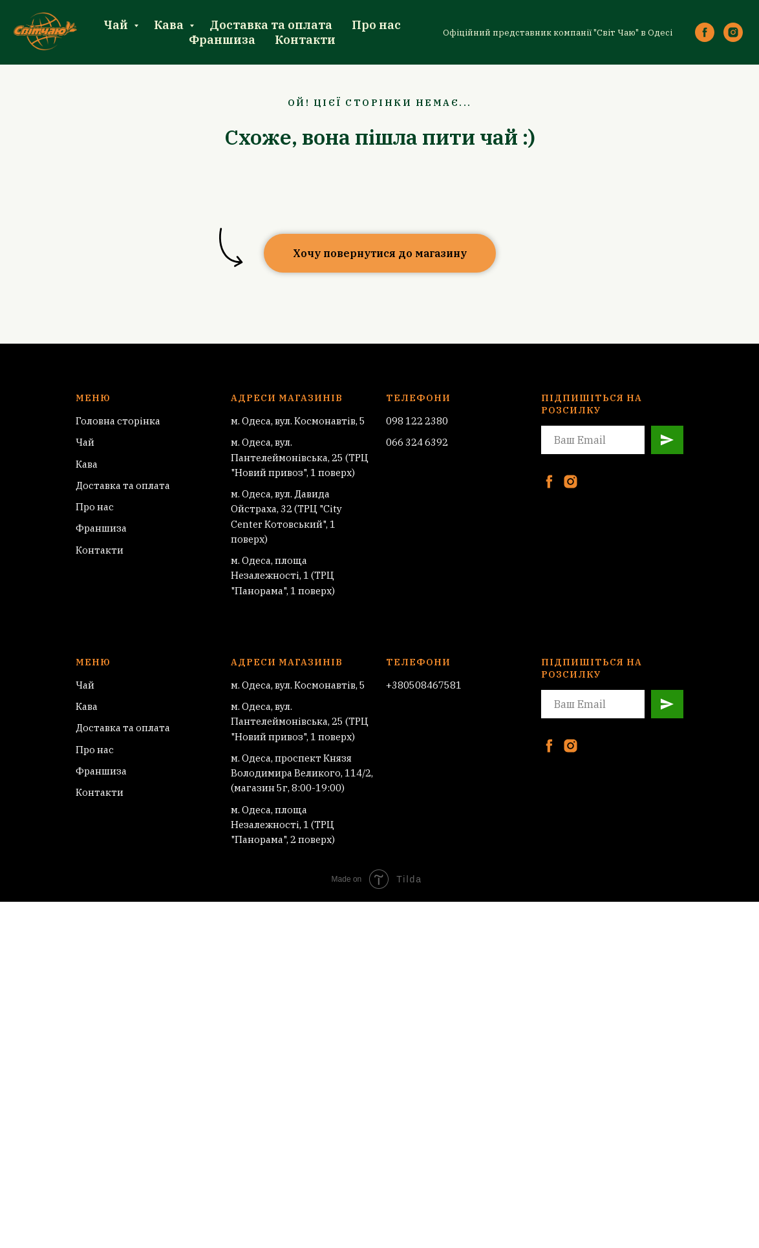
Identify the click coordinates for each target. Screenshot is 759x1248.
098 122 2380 (417, 421)
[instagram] (733, 32)
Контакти (305, 39)
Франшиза (222, 39)
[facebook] (704, 32)
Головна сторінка (118, 421)
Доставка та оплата (270, 24)
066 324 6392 (417, 442)
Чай (117, 24)
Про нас (376, 24)
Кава (170, 24)
